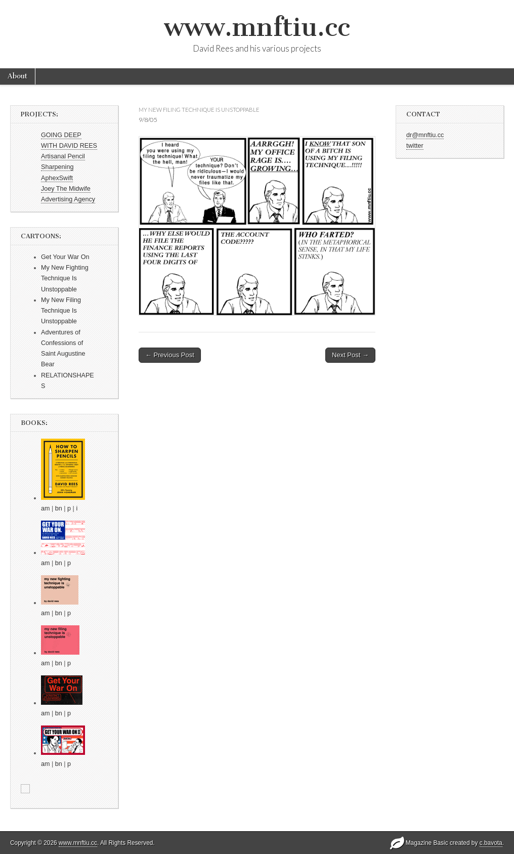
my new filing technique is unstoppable (199, 109)
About (17, 76)
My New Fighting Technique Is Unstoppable (65, 278)
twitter (414, 145)
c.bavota (491, 842)
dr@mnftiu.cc (425, 135)
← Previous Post (169, 355)
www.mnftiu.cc (257, 27)
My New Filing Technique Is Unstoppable (61, 310)
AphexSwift (57, 178)
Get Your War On (65, 257)
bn (58, 508)
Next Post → (350, 355)
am (45, 508)
